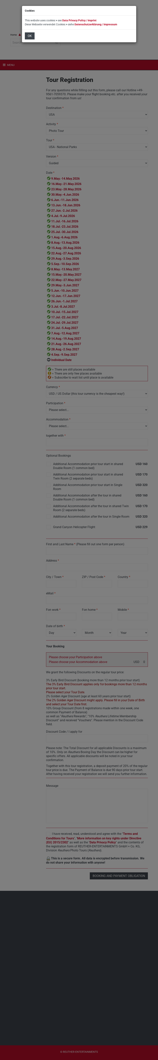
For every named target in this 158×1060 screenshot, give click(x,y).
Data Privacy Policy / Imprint (79, 20)
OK (30, 36)
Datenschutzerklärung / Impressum (96, 24)
